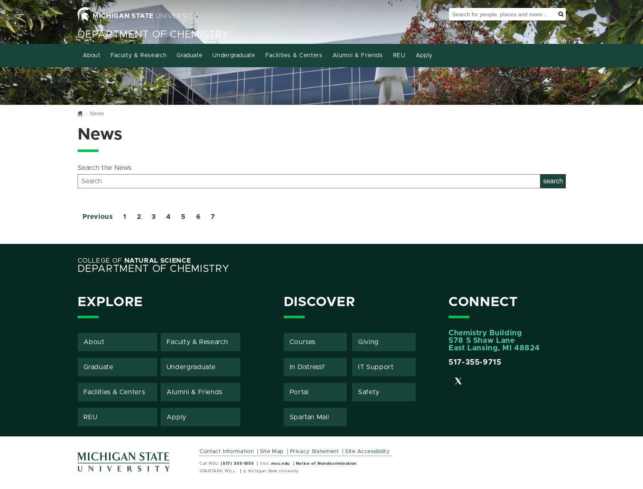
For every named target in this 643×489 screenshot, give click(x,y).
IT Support (375, 367)
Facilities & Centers (294, 55)
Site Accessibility (367, 451)
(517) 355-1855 (237, 463)
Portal (299, 392)
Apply (424, 55)
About (92, 55)
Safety (369, 392)
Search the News (105, 168)
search (553, 181)
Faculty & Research (139, 55)
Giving (368, 342)
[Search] (309, 181)
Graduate (189, 55)
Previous (98, 216)
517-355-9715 (475, 362)
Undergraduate (233, 55)
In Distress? (307, 367)
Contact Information (226, 451)
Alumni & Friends (358, 55)
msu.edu (280, 463)
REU (399, 55)
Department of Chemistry (153, 35)
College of (134, 260)
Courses (302, 342)
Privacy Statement (314, 451)
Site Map (272, 451)
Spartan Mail (309, 417)
